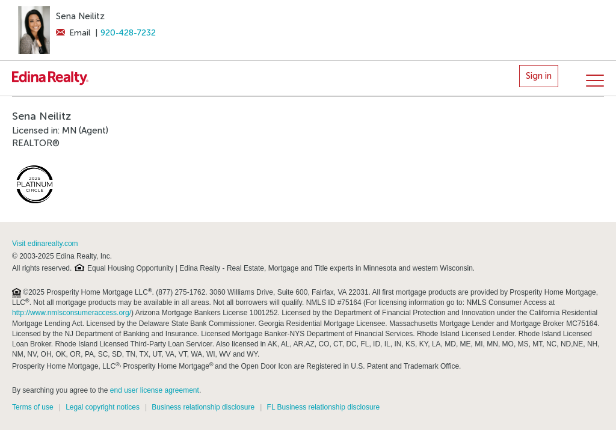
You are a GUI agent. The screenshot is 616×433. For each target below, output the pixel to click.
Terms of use (33, 407)
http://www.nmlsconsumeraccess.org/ (71, 313)
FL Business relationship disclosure (323, 407)
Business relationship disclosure (203, 407)
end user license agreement (154, 390)
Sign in (539, 76)
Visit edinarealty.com (45, 243)
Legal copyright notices (103, 407)
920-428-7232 (128, 32)
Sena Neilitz (80, 16)
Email (73, 32)
